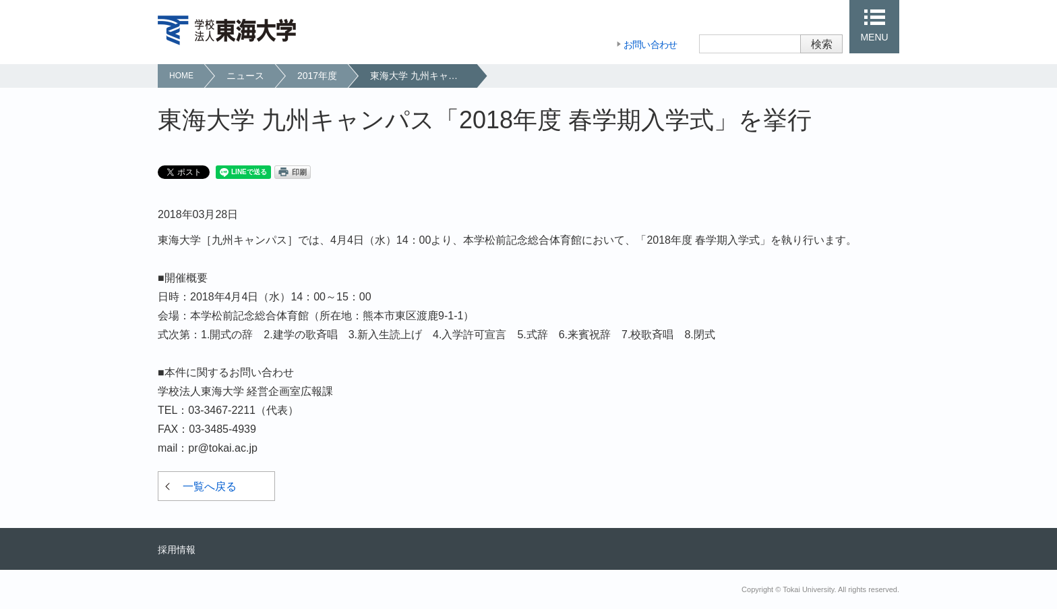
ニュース (245, 75)
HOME (181, 75)
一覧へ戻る (210, 486)
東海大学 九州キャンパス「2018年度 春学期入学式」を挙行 (423, 75)
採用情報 (176, 549)
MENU (874, 37)
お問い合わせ (650, 44)
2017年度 (317, 75)
